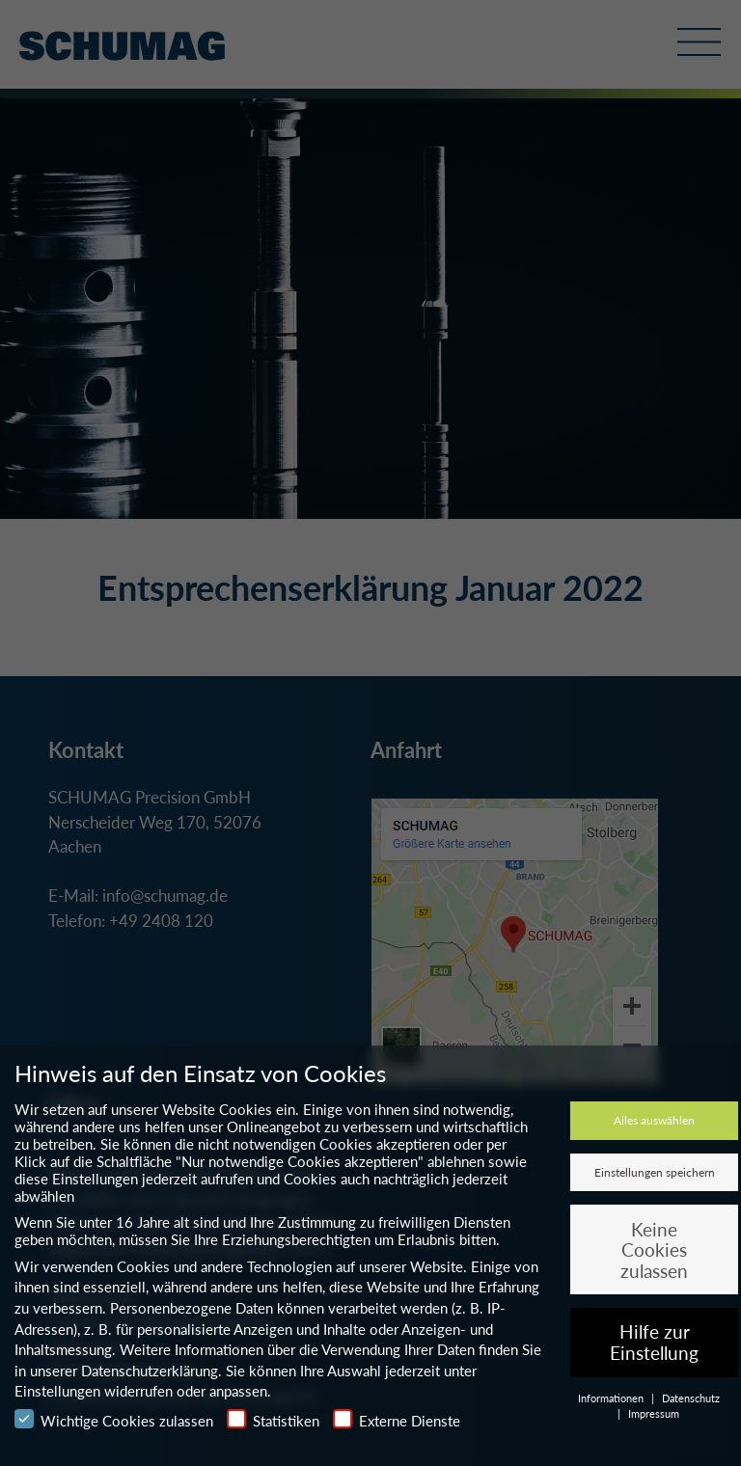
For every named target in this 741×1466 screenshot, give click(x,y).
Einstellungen (57, 1390)
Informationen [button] (612, 1398)
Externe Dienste (396, 1419)
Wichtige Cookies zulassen (113, 1419)
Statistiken (273, 1419)
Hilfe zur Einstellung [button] (654, 1342)
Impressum (653, 1413)
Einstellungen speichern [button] (654, 1172)
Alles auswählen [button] (654, 1120)
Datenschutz (691, 1398)
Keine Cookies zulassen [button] (654, 1250)
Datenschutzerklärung (149, 1370)
